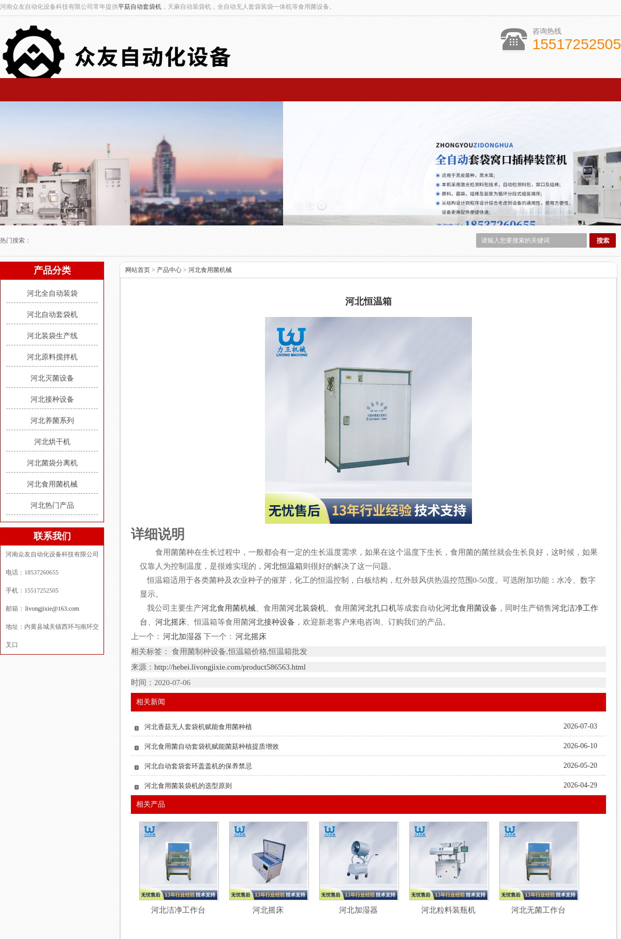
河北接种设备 (52, 355)
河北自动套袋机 (52, 271)
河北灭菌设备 (52, 334)
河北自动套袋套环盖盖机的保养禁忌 (198, 722)
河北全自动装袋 (52, 249)
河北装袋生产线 (52, 292)
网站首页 (137, 226)
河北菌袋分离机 (52, 419)
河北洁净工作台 (178, 866)
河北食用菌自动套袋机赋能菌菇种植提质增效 (211, 702)
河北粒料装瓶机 (448, 866)
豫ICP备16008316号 (494, 925)
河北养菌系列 (52, 377)
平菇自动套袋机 (139, 6)
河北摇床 (250, 592)
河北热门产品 (52, 461)
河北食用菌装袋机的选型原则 (188, 742)
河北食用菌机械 (52, 440)
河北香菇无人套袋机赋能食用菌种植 (198, 683)
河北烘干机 (52, 398)
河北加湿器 (182, 592)
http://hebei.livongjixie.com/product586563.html (230, 623)
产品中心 (169, 226)
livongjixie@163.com (51, 564)
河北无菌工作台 (538, 866)
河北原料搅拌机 (52, 313)
